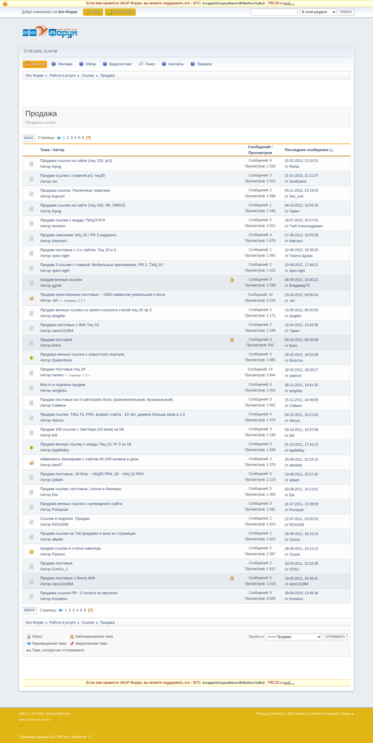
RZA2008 (60, 524)
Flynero (58, 554)
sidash (57, 480)
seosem (59, 226)
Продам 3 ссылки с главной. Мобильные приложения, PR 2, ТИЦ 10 (101, 265)
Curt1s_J (59, 569)
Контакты (278, 713)
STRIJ (294, 569)
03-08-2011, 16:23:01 (301, 489)
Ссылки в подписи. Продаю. (65, 518)
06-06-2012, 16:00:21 (301, 280)
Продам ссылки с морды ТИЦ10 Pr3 (72, 220)
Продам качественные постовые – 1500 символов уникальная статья (102, 294)
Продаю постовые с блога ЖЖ (67, 578)
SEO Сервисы (298, 713)
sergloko (59, 390)
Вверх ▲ (348, 713)
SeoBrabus (297, 181)
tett (54, 435)
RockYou (296, 361)
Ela (54, 494)
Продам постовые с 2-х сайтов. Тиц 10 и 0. (78, 250)
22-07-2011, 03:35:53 (301, 519)
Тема (45, 150)
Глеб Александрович (306, 226)
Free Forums (43, 719)
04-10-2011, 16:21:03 (301, 415)
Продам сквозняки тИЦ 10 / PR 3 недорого (78, 235)
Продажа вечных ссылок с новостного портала (82, 354)
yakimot (295, 376)
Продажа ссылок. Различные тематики (75, 190)
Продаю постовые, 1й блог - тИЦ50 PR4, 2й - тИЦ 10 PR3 (92, 474)
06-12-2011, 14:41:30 (301, 385)
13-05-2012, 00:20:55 (301, 310)
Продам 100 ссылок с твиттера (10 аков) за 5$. (82, 429)
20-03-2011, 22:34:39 (301, 564)
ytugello (58, 316)
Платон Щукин (300, 256)
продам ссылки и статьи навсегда (70, 548)
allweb (57, 539)
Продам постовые (56, 563)
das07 (57, 465)
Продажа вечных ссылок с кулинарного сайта (81, 503)
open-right (60, 256)
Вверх (29, 610)
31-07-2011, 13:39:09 (301, 504)
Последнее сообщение (309, 150)
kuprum (58, 196)
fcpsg (56, 166)
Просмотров (260, 153)
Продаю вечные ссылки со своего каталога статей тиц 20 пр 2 (96, 310)
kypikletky (60, 450)
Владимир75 (299, 286)
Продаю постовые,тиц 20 (62, 369)
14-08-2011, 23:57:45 (301, 474)
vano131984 (62, 330)
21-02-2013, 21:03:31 (301, 161)
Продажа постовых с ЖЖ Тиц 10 (69, 325)
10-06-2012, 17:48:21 (301, 265)
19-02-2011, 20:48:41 (301, 578)
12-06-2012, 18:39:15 (301, 250)
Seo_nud (296, 196)
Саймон (59, 405)
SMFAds (24, 719)
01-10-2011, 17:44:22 (301, 445)
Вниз (28, 138)
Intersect (59, 241)
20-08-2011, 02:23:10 (301, 459)
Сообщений (259, 147)
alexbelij (295, 465)
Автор (58, 150)
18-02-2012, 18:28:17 (301, 370)
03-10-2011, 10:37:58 (301, 430)
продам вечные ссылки (61, 279)
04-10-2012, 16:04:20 (301, 205)
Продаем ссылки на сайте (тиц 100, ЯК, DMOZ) (82, 205)
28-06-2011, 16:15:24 (301, 534)
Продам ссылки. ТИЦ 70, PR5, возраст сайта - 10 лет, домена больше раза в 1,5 (112, 414)
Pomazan (60, 509)
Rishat (294, 167)
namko (58, 375)
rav (54, 181)
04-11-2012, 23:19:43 (301, 190)
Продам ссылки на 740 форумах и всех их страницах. (88, 533)
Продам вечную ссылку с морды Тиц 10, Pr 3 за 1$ (85, 444)
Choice (294, 540)
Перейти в (256, 636)
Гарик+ (294, 211)
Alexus (58, 420)
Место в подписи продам (62, 384)
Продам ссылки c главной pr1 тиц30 (72, 175)
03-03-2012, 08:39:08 (301, 340)
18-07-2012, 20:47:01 (301, 220)
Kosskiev (59, 599)
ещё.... (289, 3)
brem (56, 345)
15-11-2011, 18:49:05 (301, 400)
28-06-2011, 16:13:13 (301, 549)
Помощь (262, 713)
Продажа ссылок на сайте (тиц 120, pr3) (76, 160)
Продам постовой (56, 340)
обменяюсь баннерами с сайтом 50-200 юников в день (89, 459)
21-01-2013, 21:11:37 (301, 176)
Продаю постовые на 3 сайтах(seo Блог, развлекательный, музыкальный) (106, 399)
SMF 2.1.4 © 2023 (31, 713)
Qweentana (62, 360)
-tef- (55, 300)
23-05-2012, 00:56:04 (301, 295)
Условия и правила (325, 713)
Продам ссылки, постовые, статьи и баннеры (81, 489)
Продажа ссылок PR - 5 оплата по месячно (79, 593)
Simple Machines (58, 713)
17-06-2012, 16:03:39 (301, 235)
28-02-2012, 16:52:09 (301, 355)
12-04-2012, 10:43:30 (301, 325)
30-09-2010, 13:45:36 (301, 593)
